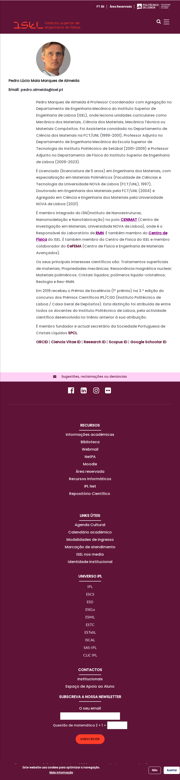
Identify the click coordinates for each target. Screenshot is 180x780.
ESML (90, 617)
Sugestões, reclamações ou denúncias (93, 376)
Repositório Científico (90, 493)
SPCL (72, 333)
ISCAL (90, 640)
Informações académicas (90, 434)
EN (102, 7)
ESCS (90, 594)
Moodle (90, 464)
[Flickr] (108, 391)
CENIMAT (129, 219)
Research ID (95, 342)
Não (154, 770)
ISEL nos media (90, 554)
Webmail (90, 449)
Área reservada (121, 7)
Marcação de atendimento (90, 547)
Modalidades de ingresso (90, 539)
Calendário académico (90, 532)
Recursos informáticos (90, 479)
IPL (90, 586)
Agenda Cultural (90, 524)
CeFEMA (74, 246)
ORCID (42, 342)
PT (98, 7)
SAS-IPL (90, 647)
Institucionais (90, 679)
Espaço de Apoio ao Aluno (90, 686)
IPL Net (90, 486)
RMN (100, 233)
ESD (90, 601)
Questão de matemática (74, 725)
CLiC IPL (90, 655)
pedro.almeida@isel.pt (42, 89)
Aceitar (172, 770)
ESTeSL (90, 632)
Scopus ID (118, 342)
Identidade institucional (90, 561)
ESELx (90, 609)
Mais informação (61, 772)
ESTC (90, 624)
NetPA (90, 456)
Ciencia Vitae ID (65, 342)
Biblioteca (90, 442)
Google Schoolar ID (148, 342)
